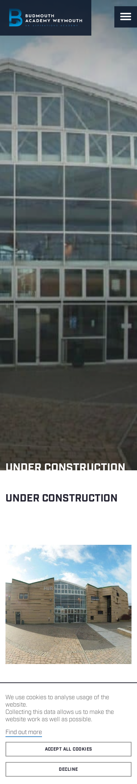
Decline (68, 769)
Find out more (23, 732)
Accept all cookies (68, 749)
